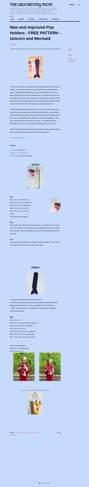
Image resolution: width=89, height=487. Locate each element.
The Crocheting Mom (31, 4)
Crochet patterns (72, 59)
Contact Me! (54, 19)
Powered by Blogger (44, 483)
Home (11, 19)
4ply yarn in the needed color (19, 153)
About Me (20, 19)
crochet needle (15, 156)
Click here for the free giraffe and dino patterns (35, 390)
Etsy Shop (30, 19)
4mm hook (13, 150)
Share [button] (70, 49)
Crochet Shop (42, 19)
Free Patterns (71, 61)
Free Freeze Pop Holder (17, 138)
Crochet (70, 57)
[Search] (72, 4)
